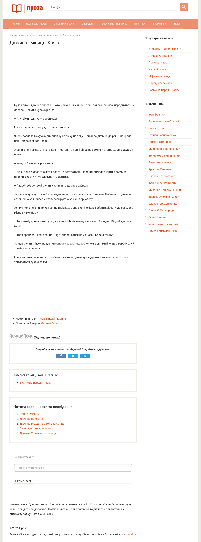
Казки (16, 23)
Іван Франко (156, 114)
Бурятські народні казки (36, 382)
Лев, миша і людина (53, 318)
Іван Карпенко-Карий (162, 183)
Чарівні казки (157, 69)
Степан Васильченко (162, 135)
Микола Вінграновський (164, 148)
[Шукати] (184, 7)
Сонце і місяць (29, 413)
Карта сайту (129, 534)
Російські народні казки (163, 90)
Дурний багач (50, 323)
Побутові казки (158, 62)
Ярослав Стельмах (160, 169)
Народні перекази (160, 83)
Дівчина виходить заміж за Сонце (42, 423)
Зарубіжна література (114, 23)
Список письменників (162, 231)
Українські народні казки (164, 48)
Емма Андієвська (159, 162)
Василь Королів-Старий (163, 121)
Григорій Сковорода (161, 210)
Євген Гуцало (157, 128)
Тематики (139, 23)
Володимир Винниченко (164, 155)
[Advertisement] (73, 77)
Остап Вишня (157, 217)
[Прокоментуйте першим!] (73, 468)
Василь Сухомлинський (163, 196)
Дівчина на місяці (31, 418)
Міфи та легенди (159, 76)
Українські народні (37, 23)
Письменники (159, 23)
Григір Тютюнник (159, 141)
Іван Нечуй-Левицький (163, 224)
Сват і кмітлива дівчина (35, 428)
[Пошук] (113, 7)
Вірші (177, 23)
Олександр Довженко (162, 203)
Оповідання (88, 23)
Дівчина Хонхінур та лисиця (38, 433)
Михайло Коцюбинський (164, 190)
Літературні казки (64, 23)
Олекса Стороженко (161, 176)
